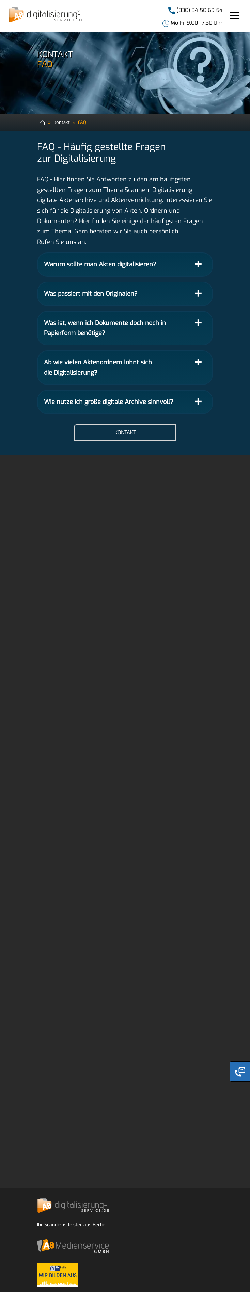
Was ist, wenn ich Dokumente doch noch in (105, 328)
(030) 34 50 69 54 (199, 10)
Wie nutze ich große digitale (108, 402)
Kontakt (61, 122)
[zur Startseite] (42, 122)
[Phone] (240, 1071)
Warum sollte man (100, 264)
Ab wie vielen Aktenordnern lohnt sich (98, 367)
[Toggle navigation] (234, 15)
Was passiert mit (91, 294)
